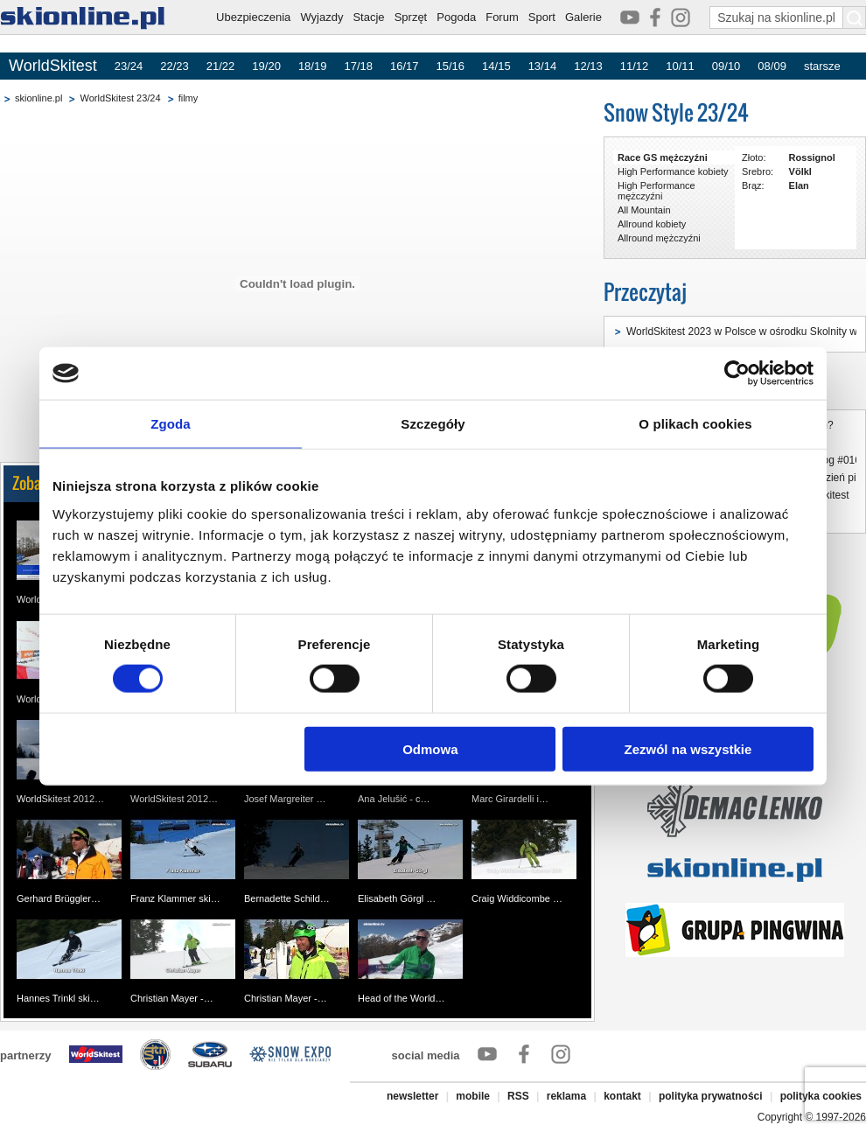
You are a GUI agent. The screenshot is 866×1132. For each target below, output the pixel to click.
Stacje (368, 17)
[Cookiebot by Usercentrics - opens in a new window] (737, 373)
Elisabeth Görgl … (397, 898)
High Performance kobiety (673, 171)
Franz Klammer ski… (175, 898)
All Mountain (644, 210)
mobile (473, 1096)
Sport (541, 17)
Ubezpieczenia (253, 17)
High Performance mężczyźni (656, 190)
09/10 (726, 66)
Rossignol (812, 157)
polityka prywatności (711, 1096)
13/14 (542, 66)
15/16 (450, 66)
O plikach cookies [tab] (695, 423)
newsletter (412, 1096)
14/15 (496, 66)
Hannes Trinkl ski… (58, 998)
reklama (566, 1096)
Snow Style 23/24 (676, 112)
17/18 (358, 66)
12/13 (588, 66)
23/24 (129, 66)
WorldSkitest (53, 65)
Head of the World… (401, 998)
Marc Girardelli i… (509, 798)
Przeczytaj (645, 291)
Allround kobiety (652, 224)
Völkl (800, 171)
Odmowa (429, 748)
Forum (502, 17)
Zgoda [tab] (170, 423)
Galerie (583, 17)
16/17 (404, 66)
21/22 (220, 66)
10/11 (680, 66)
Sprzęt (411, 17)
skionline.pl (38, 98)
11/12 (634, 66)
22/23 (174, 66)
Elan (799, 185)
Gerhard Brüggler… (59, 898)
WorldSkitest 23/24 (120, 98)
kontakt (622, 1096)
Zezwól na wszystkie (688, 748)
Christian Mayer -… (171, 998)
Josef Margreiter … (285, 798)
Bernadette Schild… (287, 898)
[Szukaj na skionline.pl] (854, 17)
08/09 (772, 66)
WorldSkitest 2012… (60, 798)
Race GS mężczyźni (663, 157)
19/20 (266, 66)
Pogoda (456, 17)
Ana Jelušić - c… (394, 798)
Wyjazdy (321, 17)
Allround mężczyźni (659, 238)
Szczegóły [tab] (432, 423)
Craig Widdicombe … (516, 898)
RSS (518, 1096)
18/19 (312, 66)
